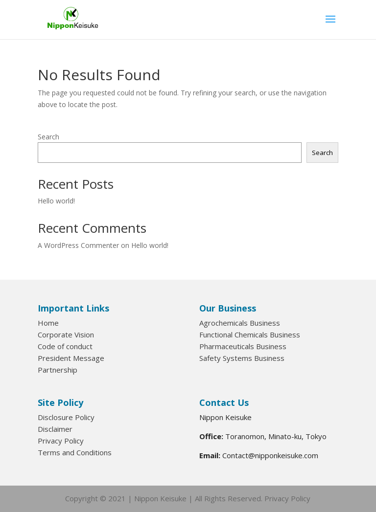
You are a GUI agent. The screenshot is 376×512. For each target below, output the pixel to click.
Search (48, 136)
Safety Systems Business (241, 358)
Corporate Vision (66, 334)
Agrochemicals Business (239, 323)
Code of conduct (65, 346)
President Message (71, 358)
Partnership (57, 370)
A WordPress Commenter (78, 245)
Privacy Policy (61, 440)
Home (48, 323)
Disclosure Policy (66, 417)
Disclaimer (55, 429)
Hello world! (56, 200)
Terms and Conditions (75, 452)
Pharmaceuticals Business (242, 346)
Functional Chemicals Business (249, 334)
